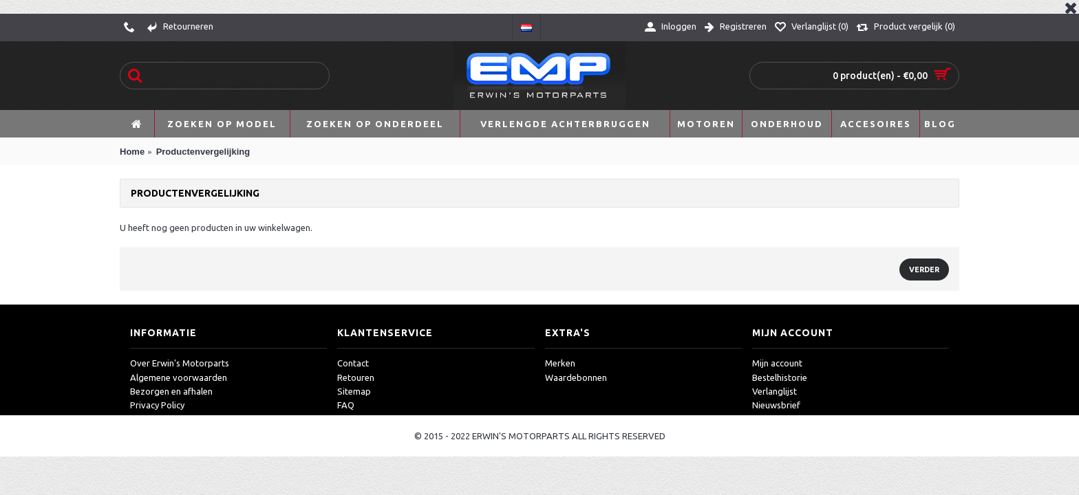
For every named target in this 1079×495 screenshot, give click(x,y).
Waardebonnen (576, 377)
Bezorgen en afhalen (171, 391)
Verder (924, 269)
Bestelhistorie (779, 377)
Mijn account (777, 363)
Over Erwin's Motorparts (179, 363)
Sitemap (354, 391)
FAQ (345, 405)
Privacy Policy (157, 405)
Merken (560, 363)
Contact (353, 363)
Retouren (355, 377)
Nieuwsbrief (776, 405)
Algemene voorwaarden (178, 377)
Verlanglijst (774, 391)
